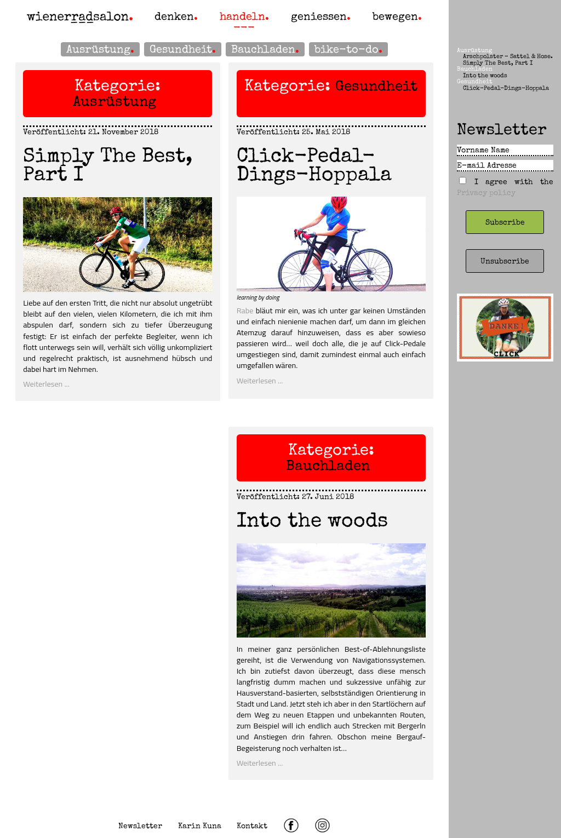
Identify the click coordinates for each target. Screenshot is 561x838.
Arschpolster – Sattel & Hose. (508, 56)
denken (174, 16)
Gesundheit (181, 49)
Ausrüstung (98, 49)
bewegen (395, 16)
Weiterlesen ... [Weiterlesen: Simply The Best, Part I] (46, 384)
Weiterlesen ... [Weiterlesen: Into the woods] (260, 763)
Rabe (245, 311)
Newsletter (140, 825)
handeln (242, 16)
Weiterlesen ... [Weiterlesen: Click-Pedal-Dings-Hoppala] (260, 381)
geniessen (319, 16)
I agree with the (505, 187)
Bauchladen (263, 49)
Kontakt (252, 825)
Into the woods (312, 520)
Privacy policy (486, 192)
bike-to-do (346, 49)
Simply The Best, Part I (107, 164)
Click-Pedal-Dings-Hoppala (314, 164)
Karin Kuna (199, 825)
